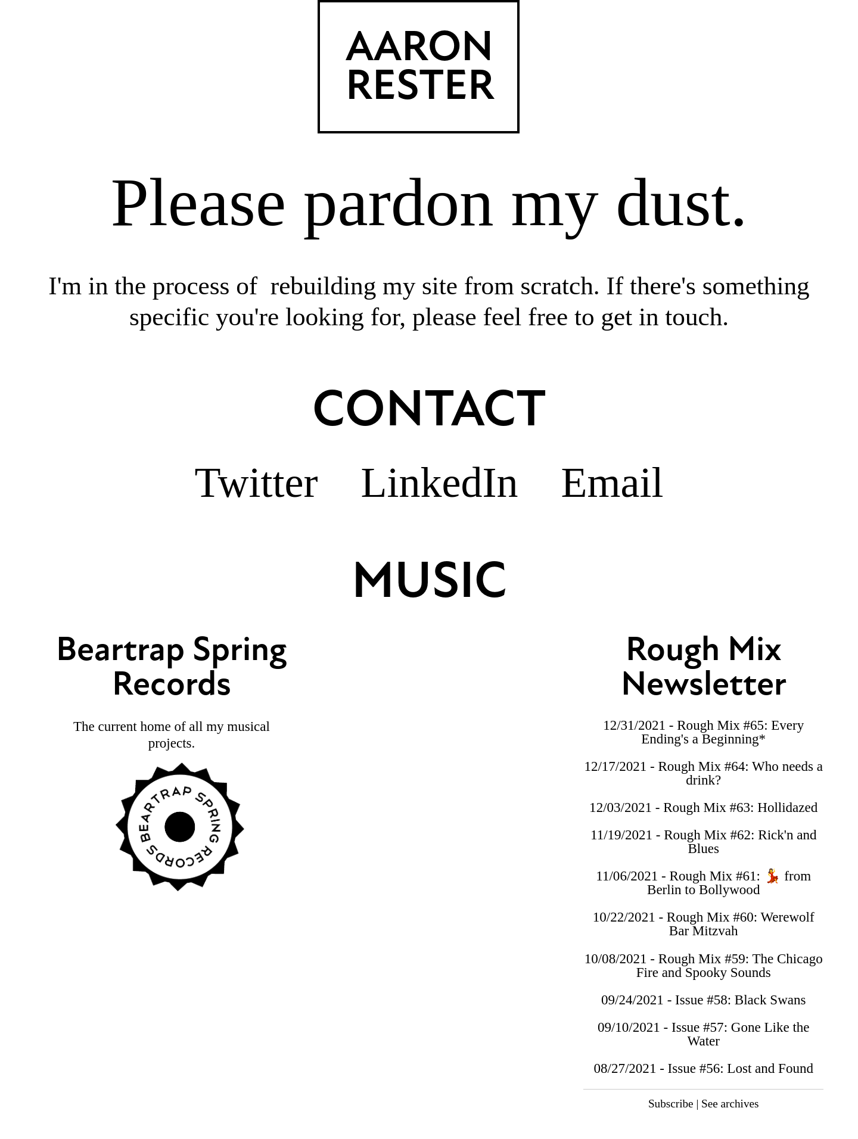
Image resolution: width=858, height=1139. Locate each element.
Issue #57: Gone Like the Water (741, 1033)
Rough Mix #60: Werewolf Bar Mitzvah (741, 923)
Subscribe (671, 1103)
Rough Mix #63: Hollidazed (740, 807)
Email (612, 482)
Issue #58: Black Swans (740, 999)
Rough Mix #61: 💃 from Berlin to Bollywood (729, 882)
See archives (729, 1103)
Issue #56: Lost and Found (740, 1068)
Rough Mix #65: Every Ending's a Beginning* (722, 731)
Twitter (256, 482)
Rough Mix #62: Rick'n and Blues (740, 841)
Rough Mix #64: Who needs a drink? (740, 773)
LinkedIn (439, 482)
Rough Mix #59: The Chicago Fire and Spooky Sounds (729, 965)
